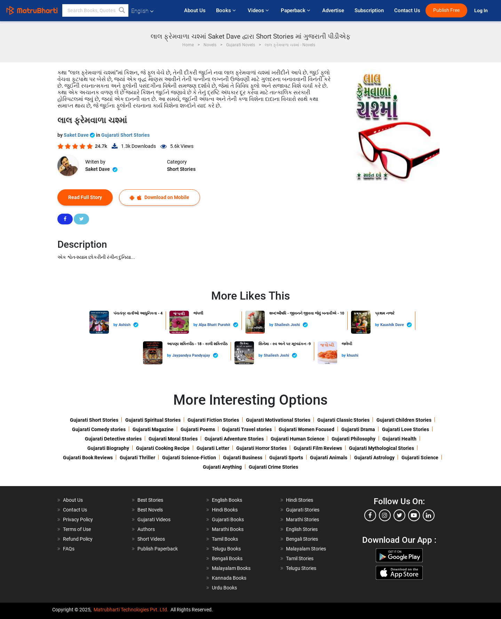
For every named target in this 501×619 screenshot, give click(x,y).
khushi (352, 355)
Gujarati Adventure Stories (234, 439)
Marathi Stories (302, 519)
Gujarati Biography (108, 448)
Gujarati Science (419, 457)
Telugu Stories (301, 568)
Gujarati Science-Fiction (189, 457)
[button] (122, 10)
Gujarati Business (242, 457)
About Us (195, 10)
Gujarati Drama (358, 429)
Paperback (296, 10)
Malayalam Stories (306, 548)
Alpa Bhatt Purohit (218, 324)
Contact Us (407, 10)
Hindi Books (225, 510)
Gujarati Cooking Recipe (163, 448)
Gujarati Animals (328, 457)
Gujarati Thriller (137, 457)
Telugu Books (226, 548)
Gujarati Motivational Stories (278, 420)
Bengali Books (227, 558)
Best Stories (150, 500)
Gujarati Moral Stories (173, 439)
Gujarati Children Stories (403, 420)
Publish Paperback (157, 548)
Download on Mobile (159, 197)
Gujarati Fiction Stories (213, 420)
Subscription (369, 10)
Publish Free (446, 10)
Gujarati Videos (153, 519)
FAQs (68, 548)
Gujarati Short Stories (125, 135)
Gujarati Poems (198, 429)
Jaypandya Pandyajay (195, 355)
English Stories (302, 529)
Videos (259, 10)
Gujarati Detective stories (113, 439)
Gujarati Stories (302, 510)
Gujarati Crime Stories (273, 467)
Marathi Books (228, 529)
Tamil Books (225, 539)
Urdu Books (224, 587)
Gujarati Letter (213, 448)
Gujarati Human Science (298, 439)
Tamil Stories (299, 558)
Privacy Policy (78, 519)
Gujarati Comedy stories (99, 429)
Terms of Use (77, 529)
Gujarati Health (399, 439)
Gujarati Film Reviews (318, 448)
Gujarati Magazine (153, 429)
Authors (146, 529)
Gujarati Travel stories (247, 429)
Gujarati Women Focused (306, 429)
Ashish (128, 324)
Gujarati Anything (222, 467)
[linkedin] (429, 515)
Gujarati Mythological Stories (381, 448)
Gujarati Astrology (374, 457)
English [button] (142, 11)
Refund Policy (78, 539)
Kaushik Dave (396, 324)
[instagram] (385, 515)
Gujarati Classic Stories (343, 420)
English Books (227, 500)
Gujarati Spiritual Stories (153, 420)
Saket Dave (80, 135)
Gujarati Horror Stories (261, 448)
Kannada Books (229, 578)
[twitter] (399, 515)
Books (226, 10)
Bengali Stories (302, 539)
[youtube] (414, 515)
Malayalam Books (231, 568)
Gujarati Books (228, 519)
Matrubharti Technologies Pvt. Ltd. (131, 609)
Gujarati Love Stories (405, 429)
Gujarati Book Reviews (88, 457)
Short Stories (181, 169)
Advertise (333, 10)
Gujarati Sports (286, 457)
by (116, 325)
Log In (481, 10)
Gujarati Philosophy (353, 439)
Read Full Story (85, 197)
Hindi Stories (299, 500)
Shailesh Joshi (291, 324)
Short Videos (151, 539)
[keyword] (95, 10)
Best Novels (150, 510)
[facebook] (370, 515)
